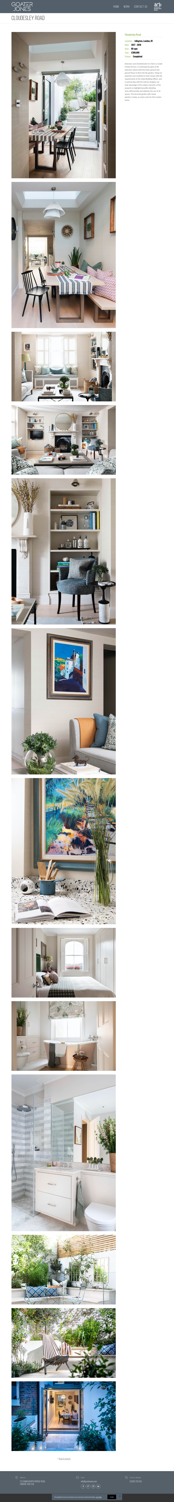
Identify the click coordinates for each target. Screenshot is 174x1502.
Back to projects (63, 1458)
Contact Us (140, 6)
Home (116, 6)
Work (127, 6)
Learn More (99, 1497)
